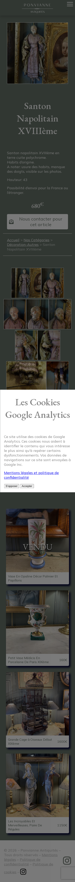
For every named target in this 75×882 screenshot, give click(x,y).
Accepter (27, 486)
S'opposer (12, 486)
